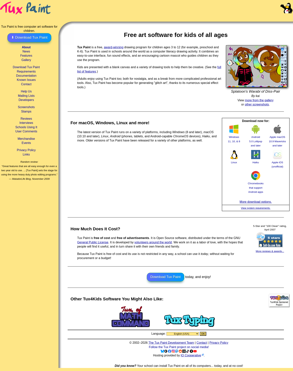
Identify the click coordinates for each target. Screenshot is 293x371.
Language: (158, 333)
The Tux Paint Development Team (171, 342)
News (26, 51)
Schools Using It (26, 127)
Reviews (26, 118)
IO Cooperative (191, 355)
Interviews (26, 122)
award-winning (113, 47)
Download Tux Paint (26, 67)
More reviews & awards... (270, 251)
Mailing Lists (26, 95)
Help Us (26, 91)
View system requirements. (255, 208)
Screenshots (26, 107)
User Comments (26, 131)
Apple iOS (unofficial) (277, 162)
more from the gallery (259, 100)
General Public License (92, 242)
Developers (26, 100)
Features (26, 55)
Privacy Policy (26, 150)
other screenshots (257, 104)
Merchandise (26, 138)
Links (26, 154)
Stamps (26, 111)
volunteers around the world (153, 242)
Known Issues (26, 79)
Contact (26, 84)
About (26, 47)
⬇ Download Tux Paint (29, 37)
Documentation (26, 75)
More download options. (256, 201)
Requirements (26, 71)
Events (26, 142)
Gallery (26, 60)
